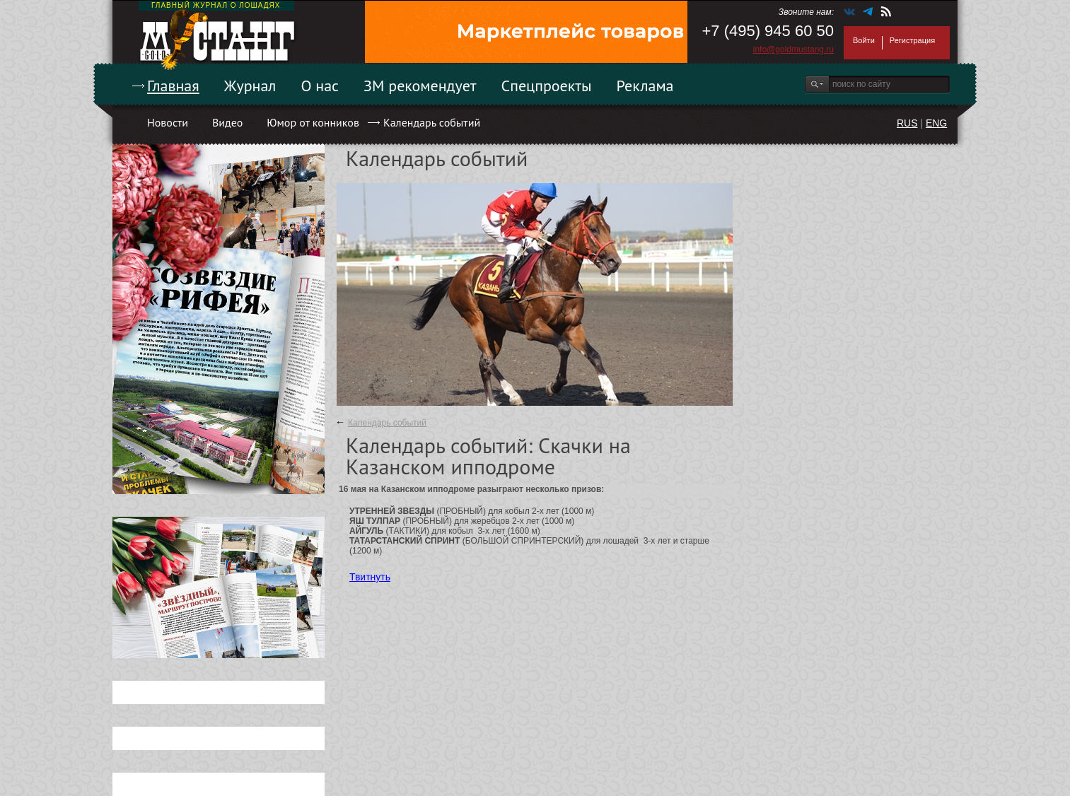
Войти (864, 40)
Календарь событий (431, 122)
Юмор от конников (313, 122)
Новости (167, 122)
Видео (227, 122)
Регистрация (912, 40)
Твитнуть (369, 577)
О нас (320, 85)
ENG (936, 123)
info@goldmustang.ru (793, 49)
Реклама (645, 85)
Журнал (250, 85)
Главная (173, 85)
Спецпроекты (546, 85)
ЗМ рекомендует (420, 85)
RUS (907, 123)
